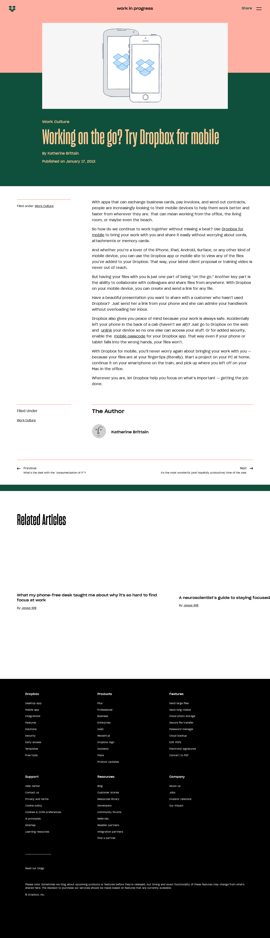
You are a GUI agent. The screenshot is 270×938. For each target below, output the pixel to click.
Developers (104, 805)
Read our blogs (34, 868)
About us (174, 786)
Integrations (32, 716)
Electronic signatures (182, 748)
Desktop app (33, 703)
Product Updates (108, 761)
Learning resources (37, 831)
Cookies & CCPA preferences (43, 812)
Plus (99, 703)
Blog (100, 786)
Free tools (31, 755)
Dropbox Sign (105, 742)
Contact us (32, 792)
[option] (81, 597)
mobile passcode (129, 336)
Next (204, 470)
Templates (31, 748)
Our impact (176, 805)
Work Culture (55, 121)
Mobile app (32, 709)
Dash (100, 729)
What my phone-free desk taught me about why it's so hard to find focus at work (87, 597)
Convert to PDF (178, 755)
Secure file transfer (181, 722)
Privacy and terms (36, 799)
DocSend (102, 748)
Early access (33, 742)
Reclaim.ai (103, 735)
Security (30, 735)
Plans (100, 755)
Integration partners (110, 831)
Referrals (102, 818)
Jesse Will (29, 608)
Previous (54, 470)
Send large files (179, 703)
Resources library (108, 799)
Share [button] (247, 8)
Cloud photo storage (182, 716)
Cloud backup (178, 735)
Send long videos (180, 709)
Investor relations (180, 799)
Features (30, 722)
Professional (104, 709)
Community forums (109, 812)
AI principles (33, 818)
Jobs (172, 792)
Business (102, 716)
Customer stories (108, 792)
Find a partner (106, 838)
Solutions (31, 729)
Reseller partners (108, 825)
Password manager (181, 729)
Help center (32, 786)
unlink (106, 330)
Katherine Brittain (63, 153)
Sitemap (30, 825)
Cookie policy (33, 805)
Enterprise (103, 722)
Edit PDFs (175, 742)
